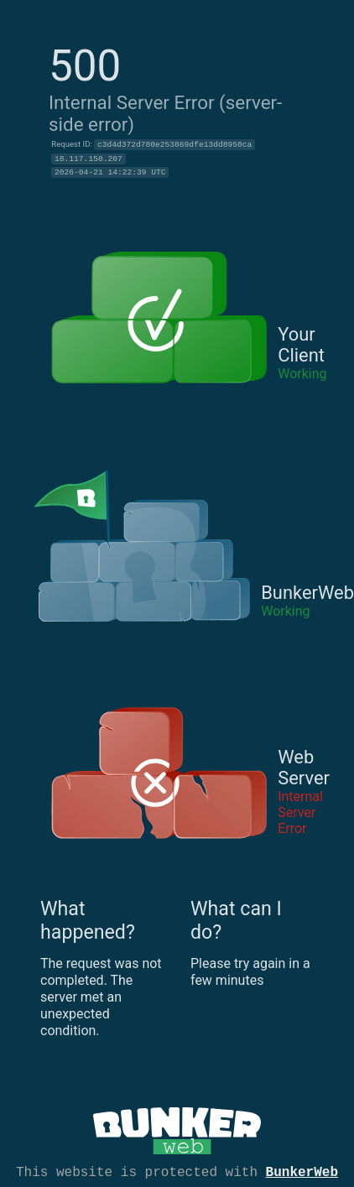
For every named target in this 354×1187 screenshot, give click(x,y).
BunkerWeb (302, 1171)
